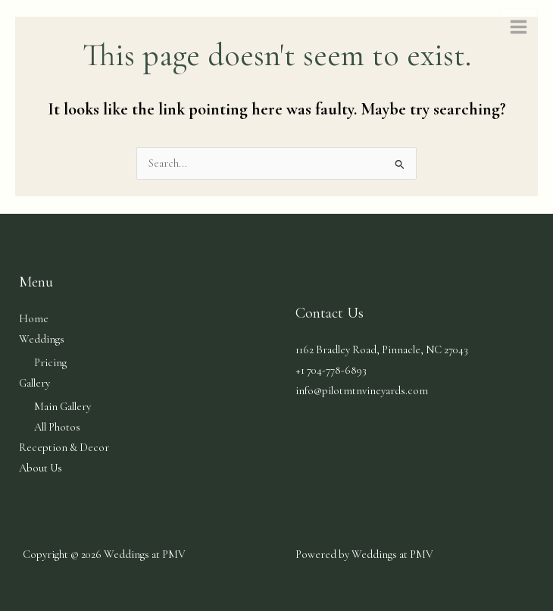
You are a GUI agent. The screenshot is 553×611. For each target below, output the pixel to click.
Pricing (50, 362)
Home (33, 318)
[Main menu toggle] (518, 27)
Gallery (34, 383)
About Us (40, 468)
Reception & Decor (64, 447)
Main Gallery (62, 406)
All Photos (57, 427)
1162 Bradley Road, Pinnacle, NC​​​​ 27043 (381, 349)
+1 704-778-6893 (331, 370)
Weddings (41, 339)
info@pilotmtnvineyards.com (361, 390)
